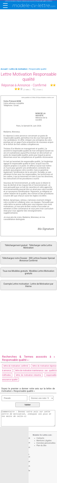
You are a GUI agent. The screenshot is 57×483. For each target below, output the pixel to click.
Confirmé (39, 85)
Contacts (40, 438)
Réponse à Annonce (15, 85)
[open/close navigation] (5, 5)
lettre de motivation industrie (28, 375)
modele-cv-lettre (33, 5)
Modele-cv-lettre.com (47, 97)
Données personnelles (45, 443)
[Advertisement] (28, 39)
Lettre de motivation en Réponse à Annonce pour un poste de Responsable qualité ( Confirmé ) (28, 1)
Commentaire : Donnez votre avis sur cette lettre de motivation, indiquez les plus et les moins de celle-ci (28, 418)
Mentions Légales (44, 441)
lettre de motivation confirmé (15, 366)
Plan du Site (41, 445)
